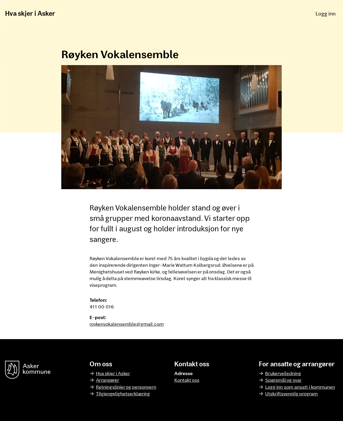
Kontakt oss (186, 380)
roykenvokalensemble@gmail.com (127, 324)
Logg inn (326, 13)
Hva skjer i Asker (30, 13)
